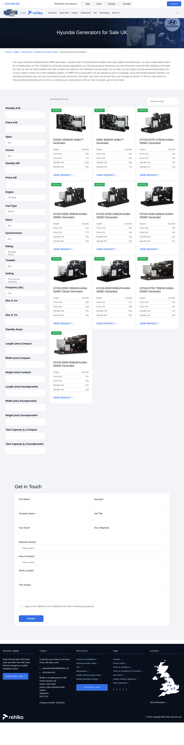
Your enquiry (25, 585)
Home (8, 52)
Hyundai (23, 197)
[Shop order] (163, 101)
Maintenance (86, 13)
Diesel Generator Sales (46, 52)
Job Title (98, 513)
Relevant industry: (28, 542)
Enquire (174, 4)
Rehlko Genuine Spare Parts (88, 675)
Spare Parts (64, 13)
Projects (75, 13)
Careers (116, 659)
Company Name (27, 513)
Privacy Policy (119, 663)
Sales (16, 52)
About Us (115, 13)
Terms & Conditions (121, 667)
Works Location (26, 570)
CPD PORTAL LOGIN (92, 687)
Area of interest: (27, 556)
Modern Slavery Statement (124, 679)
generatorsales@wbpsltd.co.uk (54, 668)
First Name (24, 499)
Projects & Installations (86, 659)
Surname (99, 499)
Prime (23, 254)
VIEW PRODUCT (62, 175)
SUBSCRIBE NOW (14, 676)
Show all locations (157, 702)
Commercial (23, 279)
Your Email (24, 528)
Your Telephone (101, 528)
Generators (52, 13)
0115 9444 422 (11, 4)
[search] (177, 13)
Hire (95, 13)
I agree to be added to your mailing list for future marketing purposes (59, 606)
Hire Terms (117, 675)
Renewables (104, 13)
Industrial (23, 282)
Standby (23, 252)
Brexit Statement (120, 683)
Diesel (23, 211)
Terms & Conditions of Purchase (127, 671)
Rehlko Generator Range (87, 679)
